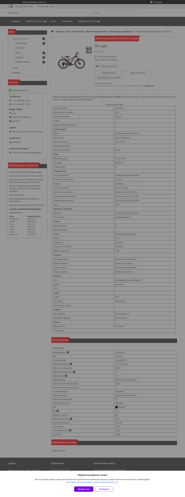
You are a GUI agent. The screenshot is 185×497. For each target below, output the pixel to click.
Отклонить (105, 489)
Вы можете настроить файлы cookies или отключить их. (91, 483)
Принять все (84, 489)
